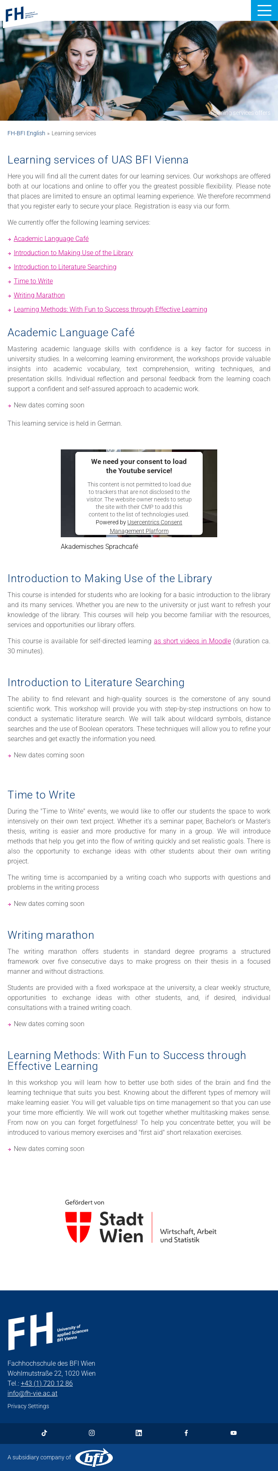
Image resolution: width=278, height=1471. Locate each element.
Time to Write (33, 281)
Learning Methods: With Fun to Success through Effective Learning (110, 309)
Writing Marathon (39, 295)
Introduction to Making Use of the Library (73, 253)
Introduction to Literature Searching (65, 267)
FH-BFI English (26, 133)
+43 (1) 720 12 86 (47, 1383)
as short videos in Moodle (192, 641)
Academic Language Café (51, 239)
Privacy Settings (28, 1406)
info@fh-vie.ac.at (32, 1393)
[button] (264, 10)
